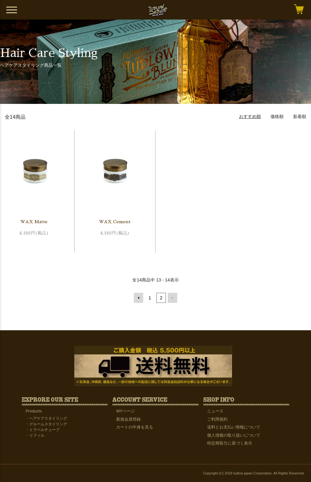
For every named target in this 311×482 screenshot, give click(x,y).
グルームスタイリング (48, 424)
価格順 (277, 116)
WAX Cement (115, 221)
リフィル (36, 435)
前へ (138, 298)
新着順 (299, 116)
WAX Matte (34, 221)
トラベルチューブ (44, 430)
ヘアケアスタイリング (48, 418)
